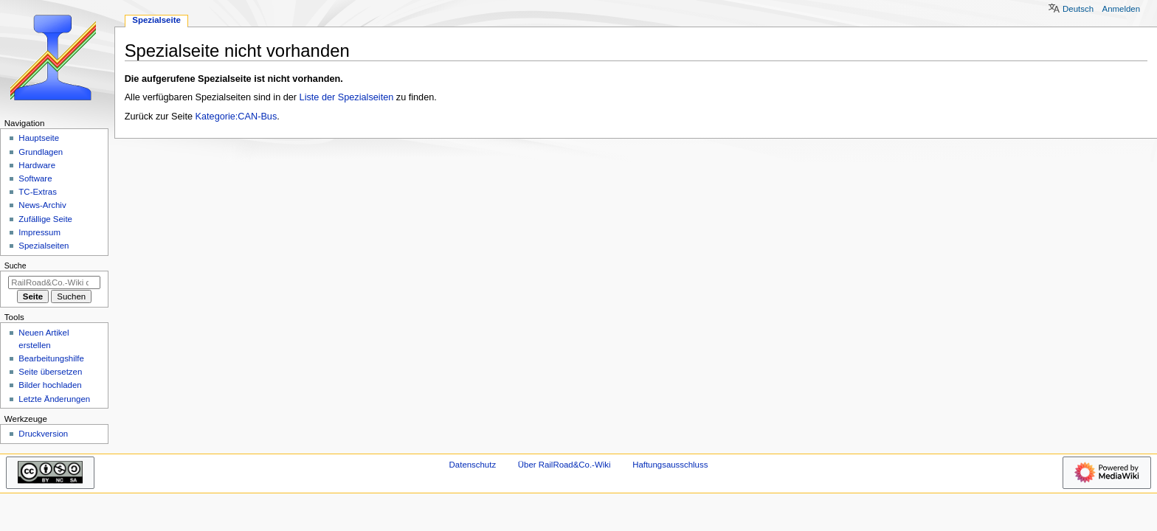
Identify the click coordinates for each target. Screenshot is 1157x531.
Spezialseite (156, 19)
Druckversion (43, 433)
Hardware (36, 165)
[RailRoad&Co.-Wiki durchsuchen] (54, 282)
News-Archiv (42, 205)
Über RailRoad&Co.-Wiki (564, 464)
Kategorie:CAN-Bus (236, 116)
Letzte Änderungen (54, 399)
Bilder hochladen (49, 385)
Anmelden (1121, 8)
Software (35, 178)
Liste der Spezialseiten (347, 97)
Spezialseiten (43, 245)
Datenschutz (473, 464)
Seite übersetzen (50, 371)
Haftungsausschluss (670, 464)
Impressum (39, 232)
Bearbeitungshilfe (51, 358)
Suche (15, 265)
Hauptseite (38, 137)
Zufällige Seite (45, 219)
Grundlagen (40, 152)
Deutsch (1078, 8)
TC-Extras (37, 191)
